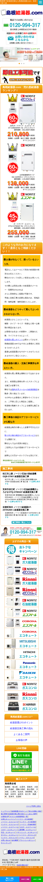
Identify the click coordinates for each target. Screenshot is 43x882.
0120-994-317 (22, 865)
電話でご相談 (9, 879)
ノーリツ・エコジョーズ (10, 822)
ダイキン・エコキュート (10, 835)
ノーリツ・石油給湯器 (28, 824)
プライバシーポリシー (27, 840)
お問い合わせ (6, 840)
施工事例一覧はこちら (21, 522)
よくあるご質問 (22, 734)
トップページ (6, 811)
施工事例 (4, 814)
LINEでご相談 (37, 879)
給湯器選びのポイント (21, 722)
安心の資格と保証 (35, 811)
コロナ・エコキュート (9, 830)
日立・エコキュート (8, 832)
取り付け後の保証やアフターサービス (20, 435)
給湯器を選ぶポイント (14, 340)
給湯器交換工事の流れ (21, 728)
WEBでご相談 (25, 879)
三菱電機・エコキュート (27, 830)
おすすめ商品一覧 (21, 541)
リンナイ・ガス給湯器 (28, 822)
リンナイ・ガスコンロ (9, 838)
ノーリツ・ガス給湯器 (24, 819)
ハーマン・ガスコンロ (26, 838)
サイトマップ (6, 843)
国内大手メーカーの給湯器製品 (25, 389)
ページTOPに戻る (33, 806)
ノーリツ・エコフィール (10, 827)
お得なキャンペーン (8, 819)
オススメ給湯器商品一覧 (19, 816)
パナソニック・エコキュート (26, 832)
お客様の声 (21, 740)
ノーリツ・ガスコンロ (28, 835)
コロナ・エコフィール (28, 827)
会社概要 (15, 840)
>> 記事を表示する (14, 502)
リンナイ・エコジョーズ (10, 824)
